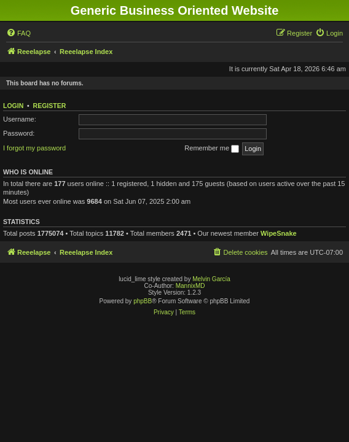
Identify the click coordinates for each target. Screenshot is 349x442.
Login (13, 105)
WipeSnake (279, 233)
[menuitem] (18, 33)
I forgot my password (34, 148)
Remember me (211, 148)
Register (49, 105)
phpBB (142, 301)
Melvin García (211, 279)
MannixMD (190, 285)
